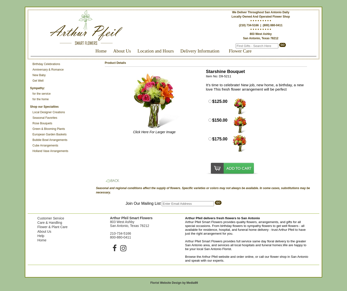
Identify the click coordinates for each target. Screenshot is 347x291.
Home (101, 50)
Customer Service (50, 218)
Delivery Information (200, 50)
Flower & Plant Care (52, 227)
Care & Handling (49, 223)
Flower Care (240, 50)
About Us (122, 50)
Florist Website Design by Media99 (174, 282)
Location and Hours (155, 50)
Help (40, 236)
